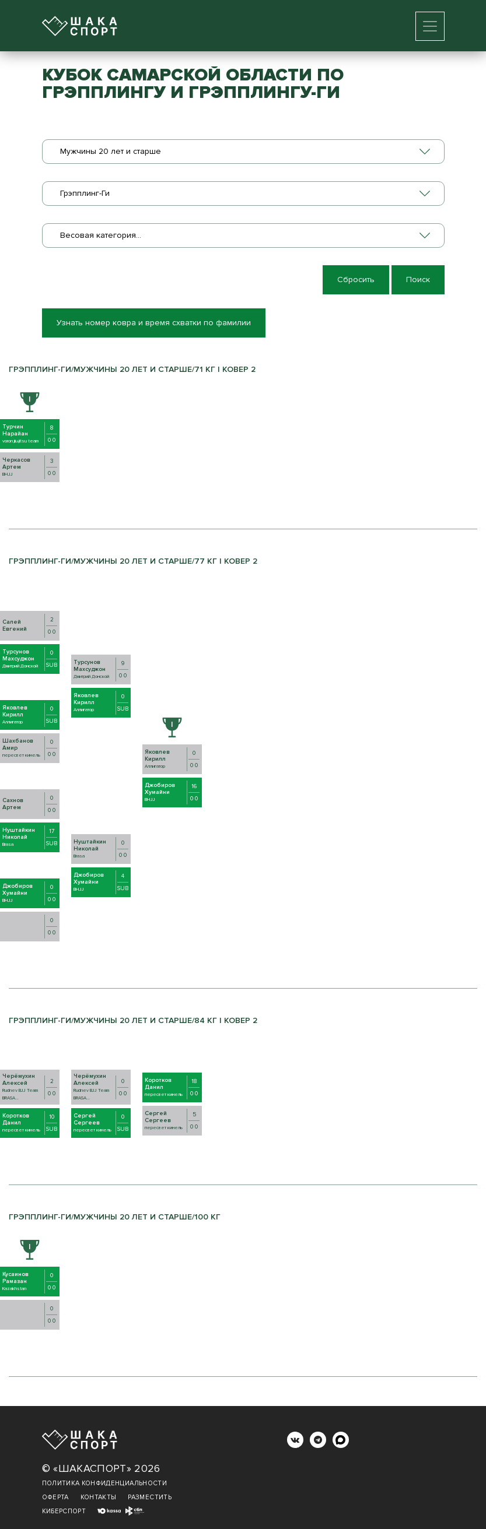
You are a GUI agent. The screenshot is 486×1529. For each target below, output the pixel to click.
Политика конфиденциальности (104, 1483)
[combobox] (243, 151)
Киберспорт (64, 1511)
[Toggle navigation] (430, 26)
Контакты (99, 1497)
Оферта (55, 1497)
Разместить (150, 1497)
